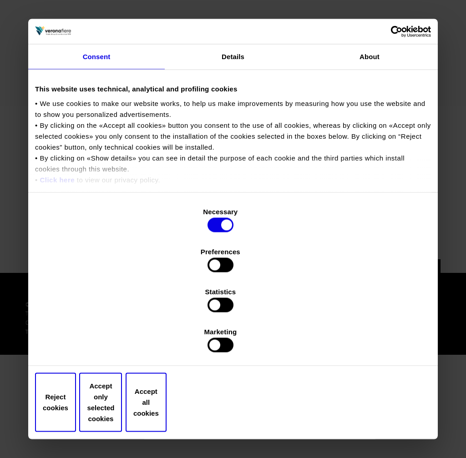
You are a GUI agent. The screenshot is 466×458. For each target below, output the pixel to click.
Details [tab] (233, 135)
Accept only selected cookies (232, 342)
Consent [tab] (97, 135)
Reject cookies (100, 342)
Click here (57, 258)
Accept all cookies (366, 342)
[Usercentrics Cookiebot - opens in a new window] (391, 109)
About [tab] (370, 135)
